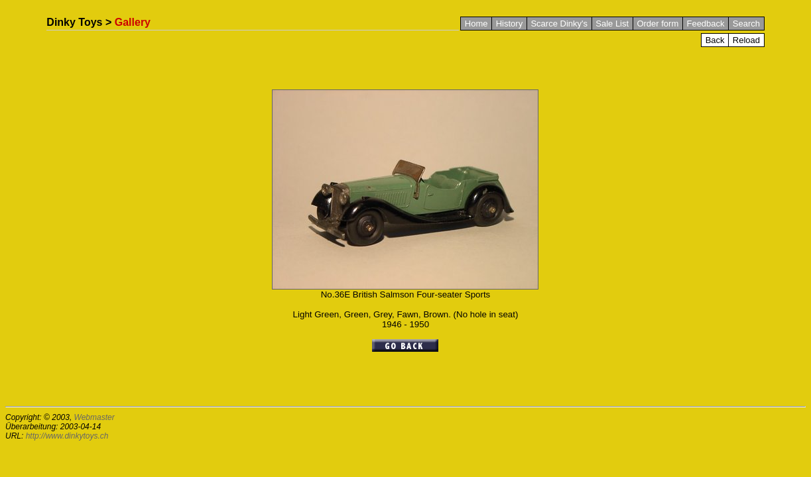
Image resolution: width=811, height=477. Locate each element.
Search (746, 23)
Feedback (705, 23)
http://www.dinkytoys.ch (67, 436)
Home (476, 23)
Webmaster (94, 417)
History (509, 23)
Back (715, 40)
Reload (746, 40)
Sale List (612, 23)
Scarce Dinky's (559, 23)
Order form (657, 23)
